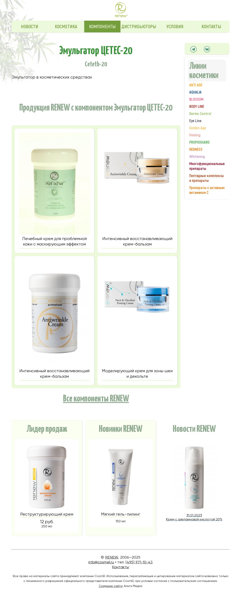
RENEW (111, 557)
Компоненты (102, 27)
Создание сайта (110, 586)
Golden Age (197, 128)
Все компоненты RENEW (96, 397)
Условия (175, 27)
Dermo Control (200, 113)
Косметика (66, 27)
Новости (29, 27)
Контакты (211, 27)
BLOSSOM (196, 99)
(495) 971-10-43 (139, 562)
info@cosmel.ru (101, 562)
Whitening (197, 156)
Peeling (194, 135)
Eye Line (195, 121)
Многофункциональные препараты (207, 166)
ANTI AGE (195, 85)
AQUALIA (195, 92)
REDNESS (195, 149)
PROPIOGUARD (199, 142)
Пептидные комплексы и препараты (206, 178)
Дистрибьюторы (138, 27)
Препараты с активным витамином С (207, 190)
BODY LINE (196, 106)
